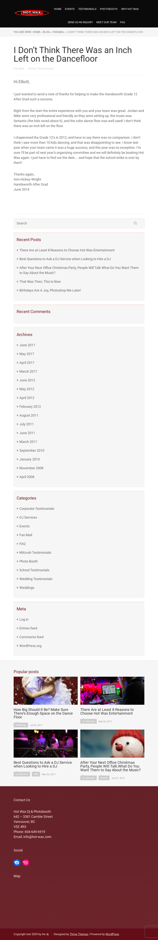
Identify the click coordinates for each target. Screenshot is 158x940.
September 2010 (31, 450)
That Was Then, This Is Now (40, 281)
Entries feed (28, 628)
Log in (23, 619)
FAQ (122, 22)
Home (57, 8)
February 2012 (30, 407)
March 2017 (28, 371)
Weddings (26, 588)
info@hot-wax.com (37, 837)
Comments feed (31, 637)
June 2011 (27, 433)
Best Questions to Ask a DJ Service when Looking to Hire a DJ (65, 259)
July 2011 (26, 424)
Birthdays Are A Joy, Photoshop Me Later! (50, 290)
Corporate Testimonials (36, 509)
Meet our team (106, 22)
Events (70, 8)
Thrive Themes (79, 934)
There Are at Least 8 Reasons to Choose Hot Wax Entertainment (67, 250)
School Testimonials (34, 570)
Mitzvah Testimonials (35, 552)
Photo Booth (28, 561)
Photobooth (108, 8)
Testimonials (87, 8)
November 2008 (31, 468)
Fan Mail (25, 535)
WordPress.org (30, 646)
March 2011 (28, 442)
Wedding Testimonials (35, 579)
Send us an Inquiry (80, 22)
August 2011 (28, 415)
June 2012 (27, 380)
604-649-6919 (35, 832)
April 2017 (26, 363)
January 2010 (29, 459)
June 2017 (27, 345)
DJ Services (28, 517)
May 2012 (26, 389)
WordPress (112, 934)
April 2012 (26, 398)
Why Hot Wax (130, 8)
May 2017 (26, 354)
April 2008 (26, 477)
